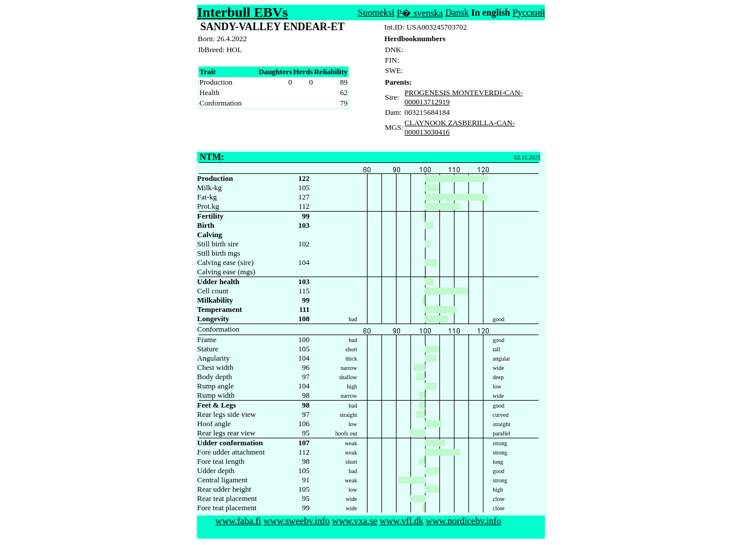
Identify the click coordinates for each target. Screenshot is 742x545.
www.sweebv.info (297, 521)
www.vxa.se (354, 521)
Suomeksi (376, 12)
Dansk (457, 12)
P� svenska (420, 13)
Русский (528, 12)
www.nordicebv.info (463, 521)
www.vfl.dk (401, 521)
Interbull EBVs (242, 12)
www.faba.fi (238, 521)
